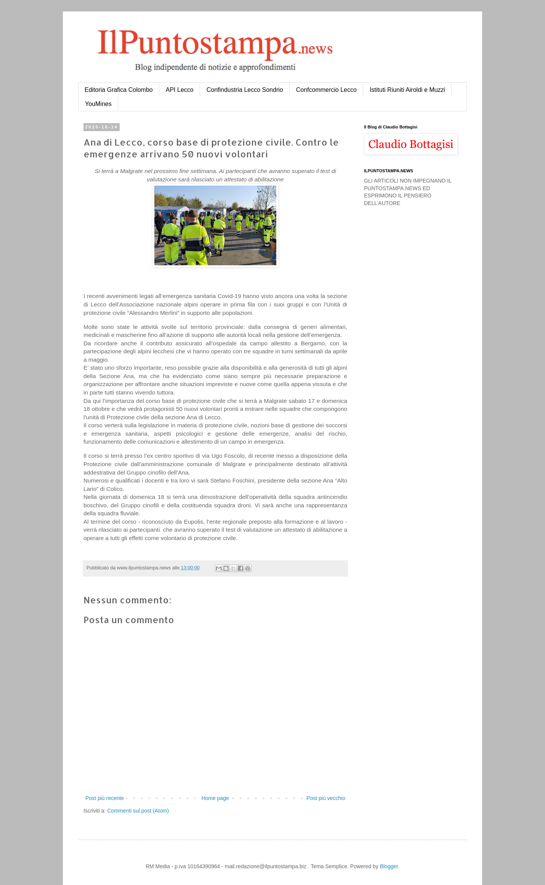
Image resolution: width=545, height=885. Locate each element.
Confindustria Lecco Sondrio (245, 90)
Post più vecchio (325, 798)
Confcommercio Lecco (326, 90)
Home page (215, 798)
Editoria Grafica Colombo (119, 90)
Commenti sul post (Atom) (138, 811)
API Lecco (180, 90)
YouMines (98, 104)
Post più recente (104, 798)
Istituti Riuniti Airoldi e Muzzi (407, 90)
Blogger (389, 866)
